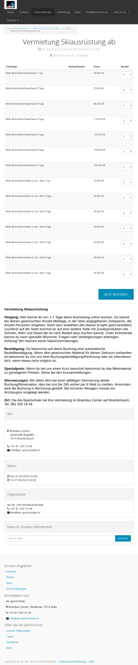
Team (9, 636)
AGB (9, 648)
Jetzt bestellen (116, 294)
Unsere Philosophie (18, 630)
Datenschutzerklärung (72, 661)
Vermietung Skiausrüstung (46, 28)
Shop (9, 583)
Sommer (11, 571)
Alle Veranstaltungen (18, 28)
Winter (10, 577)
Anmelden (123, 538)
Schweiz (67, 28)
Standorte (12, 642)
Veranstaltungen (16, 588)
